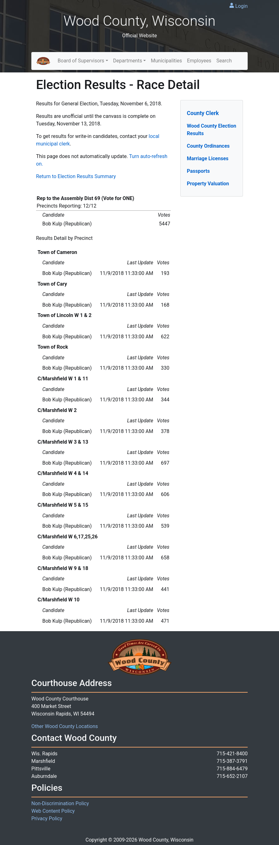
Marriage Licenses (208, 158)
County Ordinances (208, 146)
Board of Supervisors (81, 61)
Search (224, 61)
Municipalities (166, 61)
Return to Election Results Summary (76, 176)
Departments (127, 61)
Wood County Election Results (211, 129)
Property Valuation (208, 184)
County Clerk (203, 113)
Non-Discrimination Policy (60, 803)
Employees (199, 61)
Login (241, 6)
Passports (198, 171)
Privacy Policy (46, 818)
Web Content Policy (53, 811)
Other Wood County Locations (64, 726)
